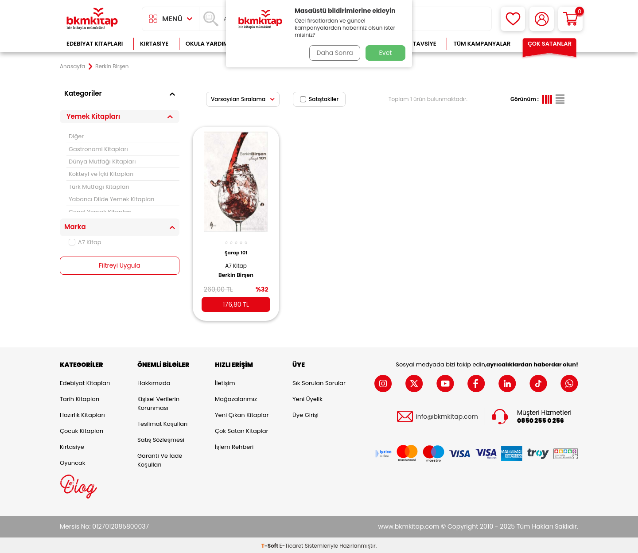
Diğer (76, 136)
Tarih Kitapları (79, 397)
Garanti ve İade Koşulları (159, 458)
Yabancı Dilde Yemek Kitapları (111, 199)
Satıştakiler (319, 99)
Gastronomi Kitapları (98, 149)
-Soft (270, 544)
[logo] (92, 19)
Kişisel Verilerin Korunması (158, 402)
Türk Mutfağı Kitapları (99, 187)
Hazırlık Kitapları (82, 413)
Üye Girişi (305, 413)
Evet (385, 52)
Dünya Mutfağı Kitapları (102, 161)
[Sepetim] (570, 19)
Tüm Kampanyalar (481, 43)
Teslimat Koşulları (162, 422)
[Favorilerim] (513, 19)
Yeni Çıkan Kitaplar (241, 413)
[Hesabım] (541, 19)
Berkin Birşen (235, 271)
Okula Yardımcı (210, 43)
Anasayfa (72, 66)
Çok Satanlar (550, 43)
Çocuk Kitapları (81, 429)
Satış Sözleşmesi (160, 438)
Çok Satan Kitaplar (241, 429)
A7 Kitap (85, 242)
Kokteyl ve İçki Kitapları (101, 174)
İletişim (225, 382)
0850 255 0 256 (540, 419)
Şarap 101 (236, 249)
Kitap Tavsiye (415, 43)
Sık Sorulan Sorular (319, 382)
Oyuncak (73, 461)
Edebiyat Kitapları (94, 43)
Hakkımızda (153, 382)
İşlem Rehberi (234, 445)
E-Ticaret (291, 544)
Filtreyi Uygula (119, 265)
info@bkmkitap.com (447, 415)
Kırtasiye (154, 43)
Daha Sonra (333, 52)
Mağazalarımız (236, 397)
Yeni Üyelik (307, 397)
